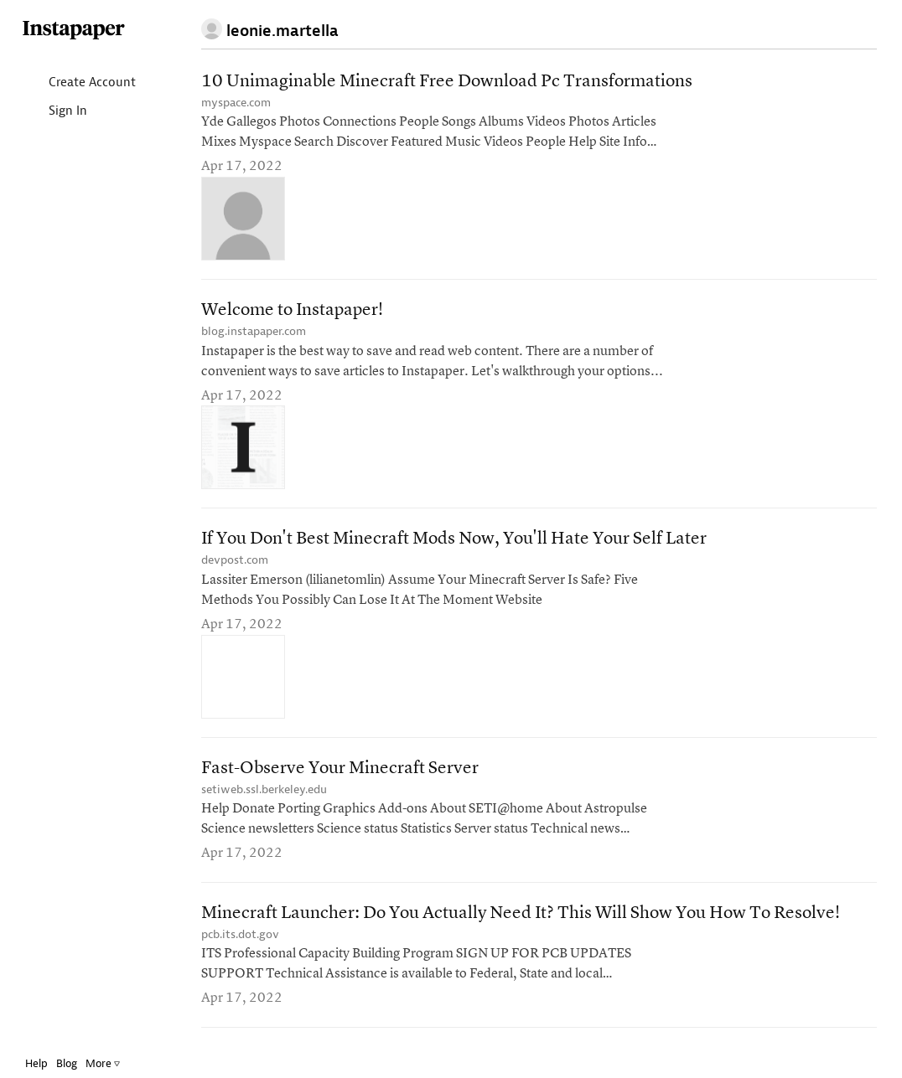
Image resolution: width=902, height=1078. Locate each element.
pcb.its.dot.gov (240, 934)
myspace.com (236, 102)
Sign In (54, 111)
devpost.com (234, 560)
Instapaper (74, 30)
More (103, 1063)
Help (36, 1063)
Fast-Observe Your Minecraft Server (340, 768)
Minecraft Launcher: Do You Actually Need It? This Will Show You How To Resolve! (520, 913)
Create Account (78, 83)
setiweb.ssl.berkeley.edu (264, 789)
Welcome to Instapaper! (292, 310)
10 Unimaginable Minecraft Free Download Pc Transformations (446, 81)
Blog (66, 1063)
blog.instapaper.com (253, 331)
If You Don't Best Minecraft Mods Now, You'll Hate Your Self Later (454, 539)
